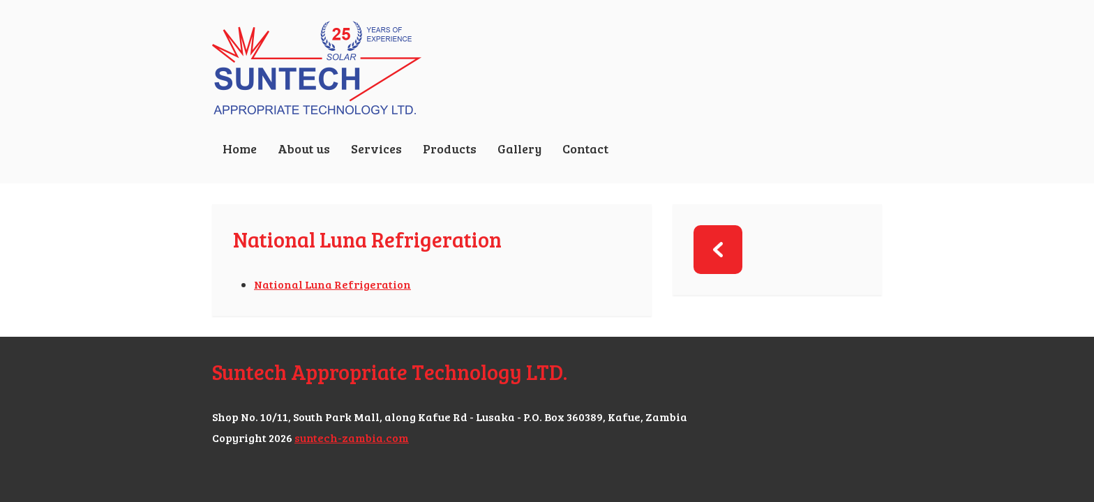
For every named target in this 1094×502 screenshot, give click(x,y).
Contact (585, 148)
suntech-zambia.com (351, 437)
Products (450, 148)
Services (376, 148)
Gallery (519, 148)
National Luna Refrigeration (332, 284)
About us (304, 148)
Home (240, 148)
